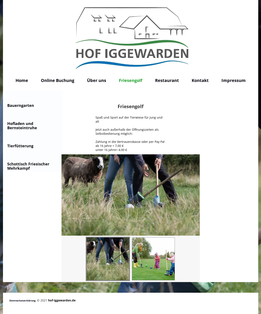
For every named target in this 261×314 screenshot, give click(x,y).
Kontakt (200, 80)
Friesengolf (130, 80)
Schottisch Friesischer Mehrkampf (28, 166)
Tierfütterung (20, 145)
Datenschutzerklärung (22, 300)
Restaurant (167, 80)
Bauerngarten (20, 105)
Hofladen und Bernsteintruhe (22, 125)
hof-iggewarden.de (62, 300)
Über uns (96, 80)
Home (22, 80)
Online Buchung (57, 80)
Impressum (233, 80)
